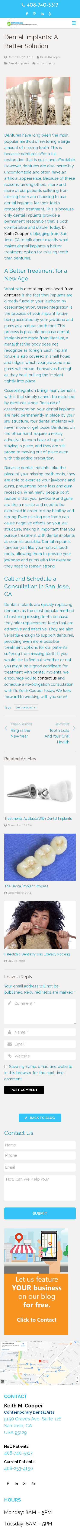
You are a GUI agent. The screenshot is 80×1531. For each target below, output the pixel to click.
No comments (45, 63)
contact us (47, 678)
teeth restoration (26, 707)
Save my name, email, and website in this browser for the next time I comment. (38, 1072)
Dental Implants (19, 63)
